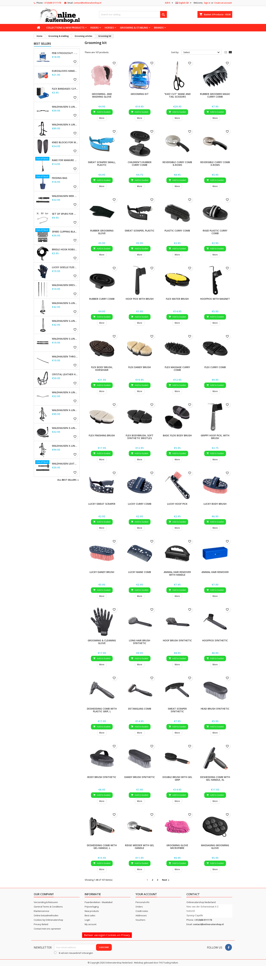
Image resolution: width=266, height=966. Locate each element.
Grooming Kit (140, 94)
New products (92, 911)
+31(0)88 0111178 (52, 2)
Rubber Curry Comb (102, 298)
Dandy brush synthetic (139, 777)
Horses (109, 27)
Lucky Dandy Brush (102, 572)
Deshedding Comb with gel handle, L (102, 847)
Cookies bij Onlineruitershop (48, 919)
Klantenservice (41, 911)
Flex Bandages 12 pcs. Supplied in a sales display (65, 88)
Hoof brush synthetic (177, 640)
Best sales (90, 915)
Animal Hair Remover (215, 572)
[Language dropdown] (183, 3)
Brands (159, 27)
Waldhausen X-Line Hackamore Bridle (65, 445)
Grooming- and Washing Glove (102, 95)
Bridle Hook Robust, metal (65, 249)
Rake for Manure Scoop (65, 160)
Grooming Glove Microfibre (177, 847)
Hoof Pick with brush (140, 298)
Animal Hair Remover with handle (177, 573)
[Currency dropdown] (169, 3)
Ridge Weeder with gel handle (139, 847)
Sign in (207, 2)
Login (87, 919)
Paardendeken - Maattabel (98, 902)
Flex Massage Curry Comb (177, 368)
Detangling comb (139, 708)
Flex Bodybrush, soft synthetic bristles (139, 437)
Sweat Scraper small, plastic (102, 163)
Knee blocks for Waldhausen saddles (65, 142)
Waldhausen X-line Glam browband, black (65, 392)
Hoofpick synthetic (215, 640)
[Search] (133, 14)
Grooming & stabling (134, 27)
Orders (139, 906)
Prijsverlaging (92, 906)
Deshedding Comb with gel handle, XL (215, 778)
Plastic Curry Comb (177, 230)
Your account (146, 894)
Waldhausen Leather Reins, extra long (65, 463)
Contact (193, 894)
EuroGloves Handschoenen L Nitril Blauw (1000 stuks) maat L (65, 71)
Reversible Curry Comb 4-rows (215, 163)
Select (202, 52)
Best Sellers (42, 43)
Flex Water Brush (177, 298)
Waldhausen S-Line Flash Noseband (65, 303)
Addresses (141, 915)
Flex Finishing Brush (102, 435)
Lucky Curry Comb (139, 503)
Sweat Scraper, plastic (139, 230)
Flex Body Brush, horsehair (102, 368)
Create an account (223, 2)
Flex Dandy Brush (139, 367)
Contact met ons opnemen (47, 928)
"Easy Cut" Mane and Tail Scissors (177, 95)
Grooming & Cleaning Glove (102, 642)
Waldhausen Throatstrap (65, 356)
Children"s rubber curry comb (139, 163)
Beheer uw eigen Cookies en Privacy (107, 935)
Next (166, 880)
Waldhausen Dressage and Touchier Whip (65, 285)
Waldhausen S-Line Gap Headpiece (65, 106)
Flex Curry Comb (215, 367)
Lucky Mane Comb (139, 572)
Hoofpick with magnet (215, 298)
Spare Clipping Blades (65, 231)
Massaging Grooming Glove (215, 847)
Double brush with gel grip (177, 778)
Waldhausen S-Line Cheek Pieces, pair (65, 338)
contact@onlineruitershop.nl (87, 2)
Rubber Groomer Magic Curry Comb (215, 95)
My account (90, 924)
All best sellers (68, 480)
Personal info (142, 902)
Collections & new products (65, 27)
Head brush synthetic (215, 708)
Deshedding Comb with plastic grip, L (102, 710)
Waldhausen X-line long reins (65, 428)
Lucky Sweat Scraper (101, 503)
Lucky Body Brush (215, 503)
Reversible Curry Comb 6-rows (177, 163)
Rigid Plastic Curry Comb (215, 232)
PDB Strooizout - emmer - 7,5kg (65, 53)
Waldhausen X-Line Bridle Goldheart (65, 410)
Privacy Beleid (41, 924)
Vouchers (140, 919)
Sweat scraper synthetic (177, 710)
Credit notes (142, 911)
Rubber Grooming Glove (101, 232)
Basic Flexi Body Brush (177, 435)
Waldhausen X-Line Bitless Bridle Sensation (65, 124)
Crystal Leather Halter (65, 374)
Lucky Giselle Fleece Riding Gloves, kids (65, 267)
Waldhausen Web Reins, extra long (65, 196)
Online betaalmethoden (46, 915)
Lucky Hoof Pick (177, 503)
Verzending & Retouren (46, 902)
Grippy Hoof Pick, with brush (215, 437)
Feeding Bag (59, 178)
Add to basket (101, 111)
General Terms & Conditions (48, 906)
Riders (94, 27)
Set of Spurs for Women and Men (65, 213)
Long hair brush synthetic (139, 642)
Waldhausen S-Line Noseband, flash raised (65, 321)
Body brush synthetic (101, 777)
